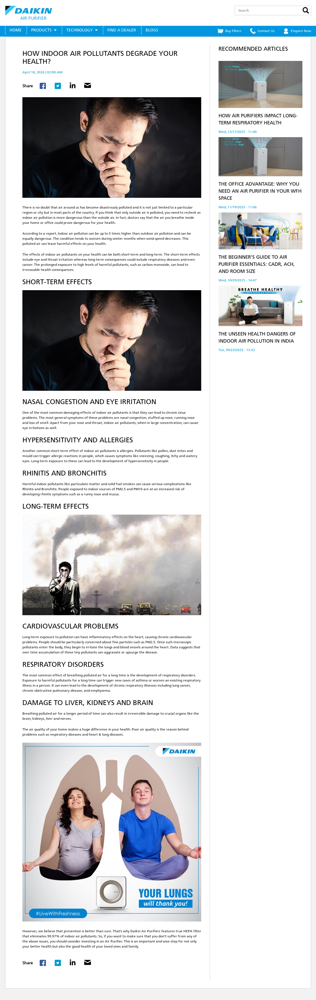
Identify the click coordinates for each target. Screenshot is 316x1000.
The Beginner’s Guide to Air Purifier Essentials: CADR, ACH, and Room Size (257, 264)
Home (16, 30)
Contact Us (266, 31)
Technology (79, 30)
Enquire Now (301, 31)
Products (41, 30)
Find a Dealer (121, 30)
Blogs (152, 30)
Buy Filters (233, 31)
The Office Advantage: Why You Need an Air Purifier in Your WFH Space (260, 191)
